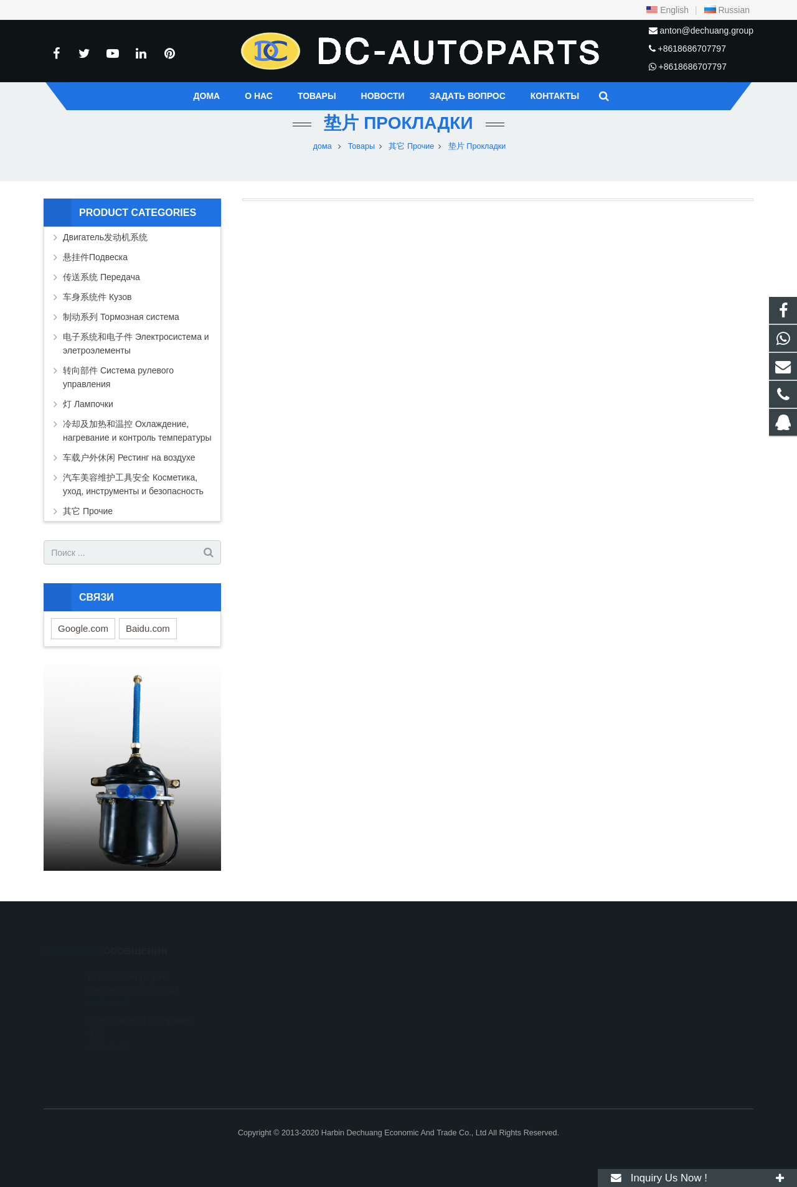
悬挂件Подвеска (95, 257)
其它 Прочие (88, 511)
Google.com (83, 628)
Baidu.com (148, 628)
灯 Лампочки (88, 404)
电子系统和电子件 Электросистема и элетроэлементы (136, 343)
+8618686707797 (692, 49)
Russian (727, 10)
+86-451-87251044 (453, 1010)
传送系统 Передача (101, 277)
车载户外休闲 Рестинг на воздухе (129, 457)
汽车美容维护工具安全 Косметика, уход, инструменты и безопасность (133, 484)
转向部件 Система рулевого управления (118, 377)
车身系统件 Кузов (97, 297)
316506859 (441, 974)
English (667, 10)
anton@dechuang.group (706, 30)
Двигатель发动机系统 (105, 237)
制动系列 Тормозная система (121, 317)
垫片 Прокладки (398, 123)
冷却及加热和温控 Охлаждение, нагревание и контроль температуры (137, 431)
